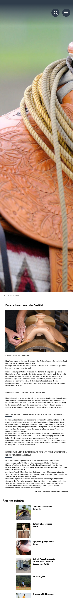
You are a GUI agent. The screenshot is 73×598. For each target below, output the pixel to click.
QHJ (4, 295)
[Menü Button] (66, 13)
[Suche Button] (55, 13)
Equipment (14, 295)
